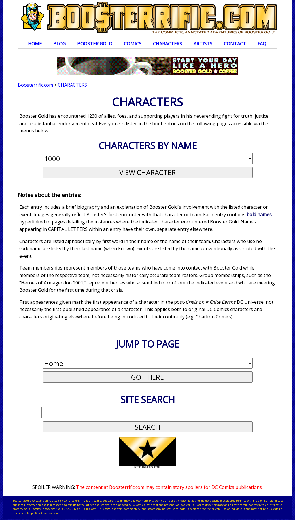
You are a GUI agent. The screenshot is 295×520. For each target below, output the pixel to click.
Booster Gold (94, 44)
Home (35, 44)
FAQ (262, 44)
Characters (167, 44)
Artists (203, 44)
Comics (132, 44)
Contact (235, 44)
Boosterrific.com (35, 85)
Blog (59, 44)
